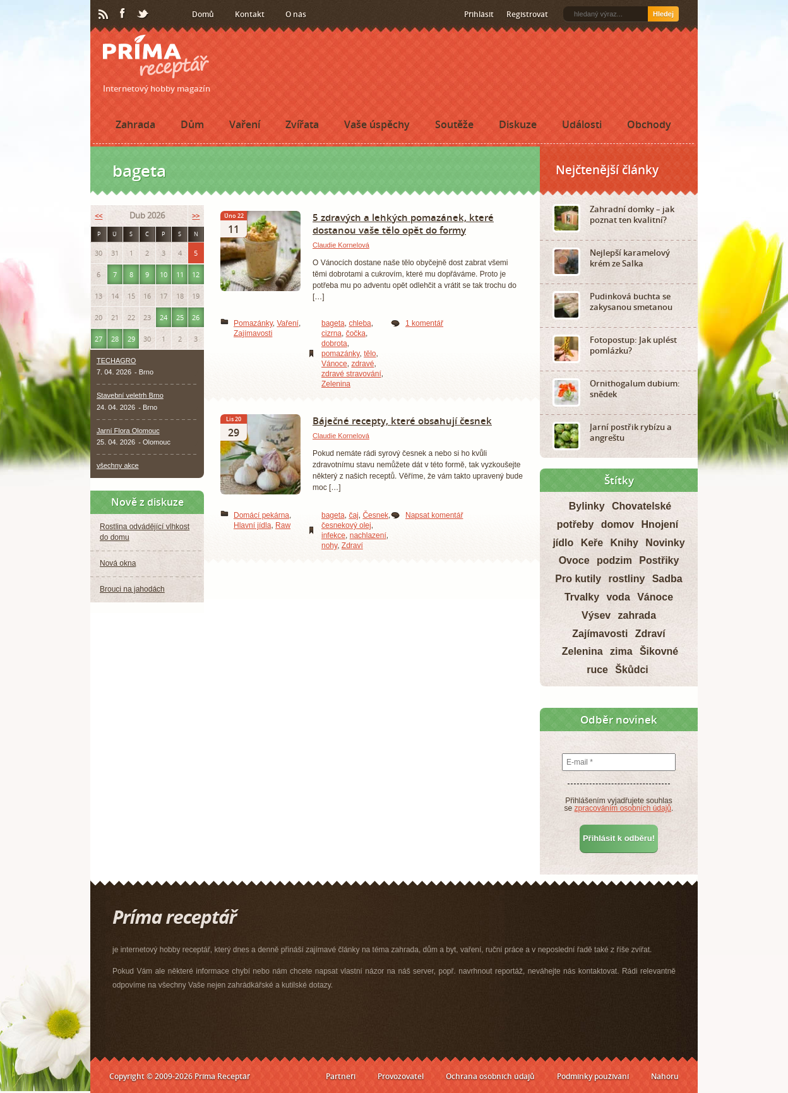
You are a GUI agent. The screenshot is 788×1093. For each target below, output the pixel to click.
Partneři (340, 1076)
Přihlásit (479, 14)
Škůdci (631, 669)
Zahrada (135, 124)
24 (163, 317)
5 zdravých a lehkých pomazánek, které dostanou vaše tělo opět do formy (403, 223)
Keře (592, 542)
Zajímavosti (253, 333)
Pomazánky (253, 323)
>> (196, 215)
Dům (192, 124)
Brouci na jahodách (132, 589)
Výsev (596, 615)
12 (196, 274)
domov (617, 524)
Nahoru (665, 1076)
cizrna (331, 333)
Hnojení (660, 524)
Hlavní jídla (252, 525)
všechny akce (118, 465)
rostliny (627, 578)
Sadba (667, 578)
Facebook (123, 14)
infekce (333, 535)
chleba (360, 323)
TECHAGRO (116, 360)
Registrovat (527, 14)
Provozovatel (401, 1076)
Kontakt (250, 14)
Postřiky (659, 560)
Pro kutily (578, 578)
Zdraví (352, 545)
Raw (282, 525)
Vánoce (334, 363)
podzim (614, 560)
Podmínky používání (593, 1076)
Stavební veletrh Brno (130, 395)
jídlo (562, 542)
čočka (356, 333)
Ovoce (574, 560)
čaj (353, 515)
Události (582, 124)
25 (180, 317)
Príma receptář (156, 56)
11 (180, 274)
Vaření (244, 124)
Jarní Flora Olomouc (128, 430)
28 (115, 338)
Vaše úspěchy (377, 124)
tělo (370, 353)
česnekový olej (346, 525)
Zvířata (302, 124)
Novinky (664, 542)
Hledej (663, 14)
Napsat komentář (434, 515)
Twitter (143, 14)
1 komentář (424, 323)
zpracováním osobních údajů (623, 808)
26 (196, 317)
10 (163, 274)
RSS (104, 14)
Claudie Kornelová (341, 245)
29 (131, 338)
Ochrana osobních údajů (490, 1076)
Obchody (649, 124)
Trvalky (581, 597)
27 (98, 338)
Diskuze (518, 124)
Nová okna (118, 563)
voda (618, 597)
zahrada (637, 615)
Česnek (375, 515)
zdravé (362, 363)
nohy (329, 545)
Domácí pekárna (261, 515)
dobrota (334, 343)
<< (98, 215)
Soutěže (454, 124)
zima (621, 651)
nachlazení (368, 535)
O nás (295, 14)
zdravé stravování (351, 373)
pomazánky (340, 353)
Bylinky (587, 506)
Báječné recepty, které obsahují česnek (402, 420)
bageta (333, 323)
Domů (203, 14)
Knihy (624, 542)
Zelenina (335, 383)
